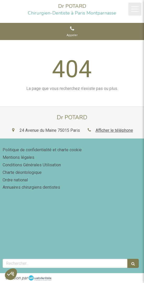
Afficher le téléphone (114, 130)
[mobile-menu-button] (134, 9)
